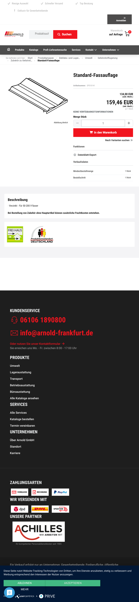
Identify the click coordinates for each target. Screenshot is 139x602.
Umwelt (88, 58)
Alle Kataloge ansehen (24, 398)
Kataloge (33, 50)
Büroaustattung (20, 391)
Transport (16, 378)
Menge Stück (80, 116)
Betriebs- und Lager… (69, 58)
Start (30, 58)
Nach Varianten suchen (119, 140)
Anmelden (121, 19)
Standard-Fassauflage (48, 60)
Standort (15, 446)
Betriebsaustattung (22, 385)
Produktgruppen (46, 58)
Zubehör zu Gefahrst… (21, 60)
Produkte (19, 50)
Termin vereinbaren (22, 425)
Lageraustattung (20, 372)
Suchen (66, 34)
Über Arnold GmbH (22, 440)
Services (76, 50)
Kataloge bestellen (22, 419)
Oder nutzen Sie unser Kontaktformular (37, 343)
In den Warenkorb (103, 132)
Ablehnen (23, 589)
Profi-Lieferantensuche (55, 50)
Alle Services (18, 412)
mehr (115, 589)
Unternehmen (111, 50)
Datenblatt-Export (84, 155)
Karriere (15, 453)
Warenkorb (117, 30)
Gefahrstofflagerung (107, 58)
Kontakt (91, 50)
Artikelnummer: (79, 86)
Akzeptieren (69, 589)
